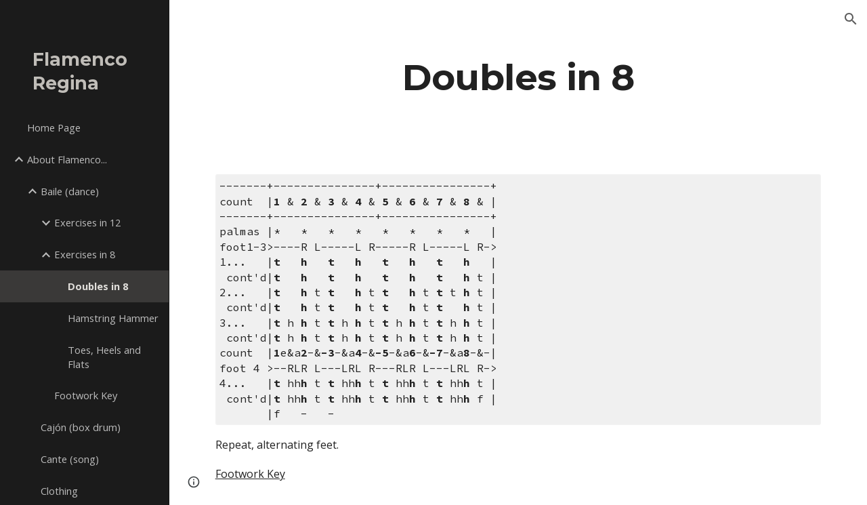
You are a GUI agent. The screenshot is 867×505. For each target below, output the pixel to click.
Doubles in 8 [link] (98, 286)
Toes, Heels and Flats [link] (104, 357)
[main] (518, 77)
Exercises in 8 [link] (84, 254)
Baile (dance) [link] (70, 191)
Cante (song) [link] (70, 459)
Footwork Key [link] (85, 395)
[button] (850, 19)
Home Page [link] (54, 127)
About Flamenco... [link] (67, 159)
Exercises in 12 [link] (87, 222)
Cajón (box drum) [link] (81, 427)
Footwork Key (250, 473)
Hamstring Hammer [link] (113, 318)
